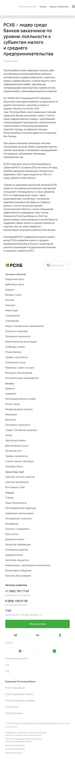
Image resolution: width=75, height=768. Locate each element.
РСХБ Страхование (15, 688)
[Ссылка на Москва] (43, 6)
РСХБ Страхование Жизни (19, 694)
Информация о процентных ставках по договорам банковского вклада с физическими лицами (25, 734)
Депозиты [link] (10, 419)
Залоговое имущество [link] (17, 560)
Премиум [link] (10, 305)
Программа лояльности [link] (17, 336)
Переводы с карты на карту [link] (19, 367)
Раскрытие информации (15, 745)
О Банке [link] (9, 497)
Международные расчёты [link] (19, 409)
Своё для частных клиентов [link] (20, 477)
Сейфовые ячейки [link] (15, 346)
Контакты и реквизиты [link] (17, 529)
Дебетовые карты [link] (14, 284)
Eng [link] (7, 665)
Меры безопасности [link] (16, 503)
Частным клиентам (15, 274)
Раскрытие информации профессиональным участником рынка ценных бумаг (23, 740)
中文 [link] (7, 671)
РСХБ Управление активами (20, 700)
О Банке (9, 492)
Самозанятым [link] (12, 315)
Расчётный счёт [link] (13, 451)
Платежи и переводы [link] (16, 331)
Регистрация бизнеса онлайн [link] (20, 399)
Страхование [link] (12, 320)
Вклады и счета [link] (13, 294)
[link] (37, 624)
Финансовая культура (14, 753)
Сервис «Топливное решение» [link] (21, 430)
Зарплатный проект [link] (15, 440)
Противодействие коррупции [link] (20, 508)
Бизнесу (9, 383)
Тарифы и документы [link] (16, 357)
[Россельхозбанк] (22, 265)
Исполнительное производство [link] (22, 378)
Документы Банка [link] (14, 539)
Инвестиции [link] (11, 310)
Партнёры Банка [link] (14, 466)
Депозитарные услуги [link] (16, 445)
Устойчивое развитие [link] (16, 549)
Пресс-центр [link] (11, 534)
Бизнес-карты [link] (12, 404)
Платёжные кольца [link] (15, 362)
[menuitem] (27, 6)
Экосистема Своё (14, 472)
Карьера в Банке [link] (14, 555)
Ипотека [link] (9, 300)
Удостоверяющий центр (15, 749)
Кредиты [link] (10, 289)
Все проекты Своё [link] (15, 487)
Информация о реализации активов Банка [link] (27, 565)
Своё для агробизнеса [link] (17, 482)
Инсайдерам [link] (11, 523)
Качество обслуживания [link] (18, 575)
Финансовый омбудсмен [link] (18, 570)
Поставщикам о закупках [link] (18, 518)
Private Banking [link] (13, 352)
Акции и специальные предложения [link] (24, 326)
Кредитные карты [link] (14, 279)
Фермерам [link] (11, 414)
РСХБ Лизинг (12, 707)
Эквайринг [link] (10, 393)
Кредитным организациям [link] (19, 513)
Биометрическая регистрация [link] (21, 341)
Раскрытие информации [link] (18, 544)
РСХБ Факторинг (14, 713)
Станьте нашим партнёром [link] (19, 461)
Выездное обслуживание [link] (18, 373)
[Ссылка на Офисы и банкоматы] (59, 6)
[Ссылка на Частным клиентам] (27, 6)
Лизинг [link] (9, 435)
